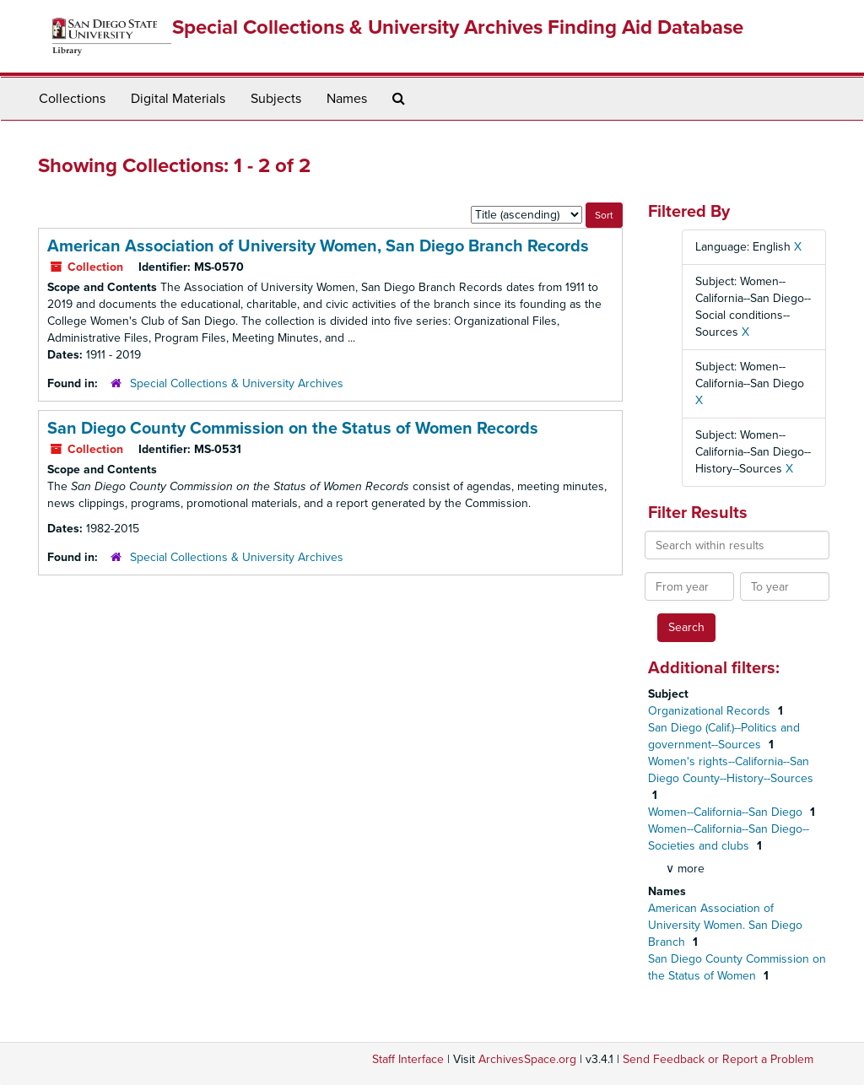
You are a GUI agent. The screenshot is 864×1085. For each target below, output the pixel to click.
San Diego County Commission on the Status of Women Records (292, 428)
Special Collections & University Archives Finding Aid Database (457, 27)
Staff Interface (408, 1059)
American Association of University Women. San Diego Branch (725, 925)
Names (347, 98)
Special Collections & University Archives (236, 383)
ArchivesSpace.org (527, 1059)
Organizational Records (711, 711)
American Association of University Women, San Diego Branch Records (318, 246)
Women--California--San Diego (727, 812)
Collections (72, 98)
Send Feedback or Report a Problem (718, 1059)
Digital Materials (178, 98)
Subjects (276, 98)
